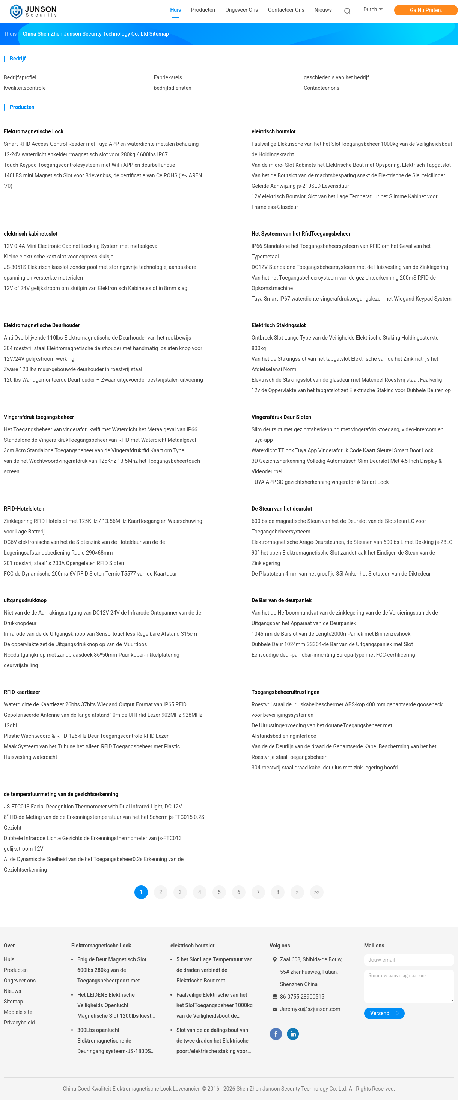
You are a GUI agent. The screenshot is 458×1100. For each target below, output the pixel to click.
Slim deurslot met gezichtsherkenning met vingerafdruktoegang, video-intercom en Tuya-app (347, 434)
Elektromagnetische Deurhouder (42, 325)
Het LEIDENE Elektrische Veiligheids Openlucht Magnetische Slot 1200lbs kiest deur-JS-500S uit (114, 1006)
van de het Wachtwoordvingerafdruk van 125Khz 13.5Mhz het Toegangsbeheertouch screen (102, 466)
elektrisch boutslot (274, 131)
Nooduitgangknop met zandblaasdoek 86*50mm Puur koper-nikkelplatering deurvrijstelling (91, 660)
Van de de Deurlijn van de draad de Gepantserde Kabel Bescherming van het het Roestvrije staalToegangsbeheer (344, 751)
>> (317, 892)
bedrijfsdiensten (172, 88)
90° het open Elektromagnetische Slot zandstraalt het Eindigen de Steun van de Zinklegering (343, 558)
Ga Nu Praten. (426, 10)
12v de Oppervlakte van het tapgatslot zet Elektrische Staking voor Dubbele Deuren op (351, 390)
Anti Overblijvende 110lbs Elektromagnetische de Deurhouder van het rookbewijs (97, 338)
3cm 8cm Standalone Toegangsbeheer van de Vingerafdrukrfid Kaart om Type (94, 450)
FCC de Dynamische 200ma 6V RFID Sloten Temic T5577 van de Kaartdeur (90, 574)
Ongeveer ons (20, 981)
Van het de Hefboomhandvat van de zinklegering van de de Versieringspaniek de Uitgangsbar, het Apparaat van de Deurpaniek (345, 618)
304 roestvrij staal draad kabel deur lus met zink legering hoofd (325, 768)
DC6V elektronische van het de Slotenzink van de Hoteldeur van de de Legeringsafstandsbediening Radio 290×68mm (84, 547)
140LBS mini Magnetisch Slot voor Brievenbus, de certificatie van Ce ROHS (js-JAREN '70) (103, 180)
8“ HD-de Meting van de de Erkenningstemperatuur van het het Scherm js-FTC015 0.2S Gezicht (104, 822)
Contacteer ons (321, 88)
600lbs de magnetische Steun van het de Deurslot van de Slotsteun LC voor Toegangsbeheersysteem (339, 526)
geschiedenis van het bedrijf (336, 77)
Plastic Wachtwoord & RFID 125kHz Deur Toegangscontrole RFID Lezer (86, 736)
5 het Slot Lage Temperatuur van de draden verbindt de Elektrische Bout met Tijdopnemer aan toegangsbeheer (214, 971)
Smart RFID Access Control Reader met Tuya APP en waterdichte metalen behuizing (101, 144)
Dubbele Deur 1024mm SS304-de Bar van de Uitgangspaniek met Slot (332, 644)
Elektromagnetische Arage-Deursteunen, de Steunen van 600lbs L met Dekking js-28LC (352, 542)
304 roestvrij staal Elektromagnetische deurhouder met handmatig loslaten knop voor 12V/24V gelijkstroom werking (103, 353)
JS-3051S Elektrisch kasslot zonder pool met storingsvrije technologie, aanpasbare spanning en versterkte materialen (100, 272)
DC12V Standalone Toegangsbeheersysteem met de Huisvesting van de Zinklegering (350, 267)
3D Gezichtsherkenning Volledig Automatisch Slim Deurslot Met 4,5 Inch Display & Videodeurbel (347, 466)
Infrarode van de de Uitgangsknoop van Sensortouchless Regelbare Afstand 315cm (100, 634)
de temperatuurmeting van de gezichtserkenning (61, 794)
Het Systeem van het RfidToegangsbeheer (301, 234)
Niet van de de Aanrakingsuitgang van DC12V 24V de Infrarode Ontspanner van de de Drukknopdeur (102, 618)
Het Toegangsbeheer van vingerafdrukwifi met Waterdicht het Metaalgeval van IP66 (100, 429)
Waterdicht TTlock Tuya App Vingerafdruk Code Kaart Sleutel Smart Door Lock (342, 450)
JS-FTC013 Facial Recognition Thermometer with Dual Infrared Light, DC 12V (93, 807)
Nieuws (12, 991)
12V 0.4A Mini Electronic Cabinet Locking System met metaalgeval (81, 246)
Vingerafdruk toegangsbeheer (39, 417)
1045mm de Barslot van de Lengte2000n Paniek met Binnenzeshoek (331, 634)
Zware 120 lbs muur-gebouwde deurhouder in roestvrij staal (73, 369)
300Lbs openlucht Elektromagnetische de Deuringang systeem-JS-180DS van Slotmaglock (114, 1041)
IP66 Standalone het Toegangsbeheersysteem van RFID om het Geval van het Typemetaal (341, 251)
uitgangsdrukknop (25, 600)
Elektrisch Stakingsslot (279, 325)
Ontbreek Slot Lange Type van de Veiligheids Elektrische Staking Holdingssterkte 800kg (345, 343)
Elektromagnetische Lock (33, 131)
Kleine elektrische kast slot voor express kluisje (58, 257)
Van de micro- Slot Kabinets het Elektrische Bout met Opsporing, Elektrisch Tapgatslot (351, 165)
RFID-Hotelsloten (24, 509)
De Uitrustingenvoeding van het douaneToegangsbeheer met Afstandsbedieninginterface (322, 730)
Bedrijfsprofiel (20, 77)
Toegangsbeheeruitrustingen (285, 692)
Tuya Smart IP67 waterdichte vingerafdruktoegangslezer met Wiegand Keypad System (352, 299)
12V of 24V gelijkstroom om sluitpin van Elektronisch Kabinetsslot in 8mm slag (95, 288)
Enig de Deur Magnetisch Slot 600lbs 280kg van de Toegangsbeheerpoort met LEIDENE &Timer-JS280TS (111, 971)
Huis (9, 959)
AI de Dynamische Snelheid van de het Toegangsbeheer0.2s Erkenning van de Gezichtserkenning (94, 864)
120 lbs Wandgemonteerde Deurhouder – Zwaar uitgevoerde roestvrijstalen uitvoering (103, 380)
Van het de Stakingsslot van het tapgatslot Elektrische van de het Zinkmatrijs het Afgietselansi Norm (345, 364)
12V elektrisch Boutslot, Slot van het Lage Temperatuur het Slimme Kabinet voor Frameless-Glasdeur (344, 201)
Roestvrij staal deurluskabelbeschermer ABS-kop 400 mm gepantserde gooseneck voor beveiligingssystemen (347, 709)
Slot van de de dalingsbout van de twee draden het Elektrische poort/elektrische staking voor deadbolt (212, 1041)
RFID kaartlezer (22, 692)
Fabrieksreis (168, 77)
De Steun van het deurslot (282, 509)
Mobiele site (18, 1012)
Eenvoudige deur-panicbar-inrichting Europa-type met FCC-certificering (333, 655)
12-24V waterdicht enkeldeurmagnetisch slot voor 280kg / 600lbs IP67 (86, 154)
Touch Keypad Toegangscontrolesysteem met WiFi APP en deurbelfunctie (89, 165)
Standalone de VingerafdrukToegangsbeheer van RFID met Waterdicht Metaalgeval (100, 440)
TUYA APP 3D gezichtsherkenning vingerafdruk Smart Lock (320, 482)
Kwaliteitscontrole (25, 88)
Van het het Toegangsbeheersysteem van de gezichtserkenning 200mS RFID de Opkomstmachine (344, 283)
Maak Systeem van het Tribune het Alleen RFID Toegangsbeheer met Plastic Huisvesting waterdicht (92, 751)
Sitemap (13, 1002)
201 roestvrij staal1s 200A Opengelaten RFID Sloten (64, 563)
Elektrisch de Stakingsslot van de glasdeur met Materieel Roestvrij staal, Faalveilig (347, 380)
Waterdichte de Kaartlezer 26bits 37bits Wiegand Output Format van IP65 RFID (95, 704)
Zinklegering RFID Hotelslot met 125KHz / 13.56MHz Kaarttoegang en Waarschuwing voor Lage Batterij (103, 526)
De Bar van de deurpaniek (282, 600)
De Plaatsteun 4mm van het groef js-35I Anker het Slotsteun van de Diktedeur (341, 574)
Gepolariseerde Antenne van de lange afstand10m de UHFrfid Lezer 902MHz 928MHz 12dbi (103, 720)
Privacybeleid (19, 1023)
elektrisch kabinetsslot (30, 234)
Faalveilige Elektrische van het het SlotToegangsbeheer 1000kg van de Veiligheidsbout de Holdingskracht (352, 149)
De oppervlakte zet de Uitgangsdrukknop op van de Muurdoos (75, 644)
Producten (16, 970)
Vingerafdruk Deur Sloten (281, 417)
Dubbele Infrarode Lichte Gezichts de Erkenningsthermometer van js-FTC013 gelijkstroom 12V (93, 843)
